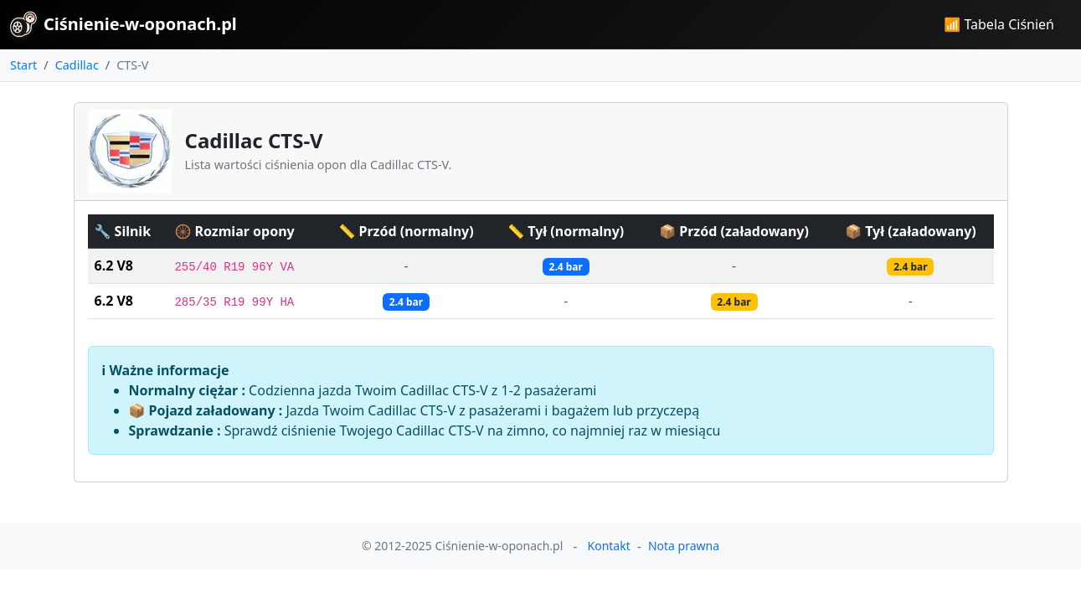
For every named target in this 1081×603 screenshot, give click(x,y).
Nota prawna (683, 546)
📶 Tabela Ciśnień (999, 24)
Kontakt (609, 546)
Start (23, 65)
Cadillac (77, 65)
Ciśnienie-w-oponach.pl (123, 24)
